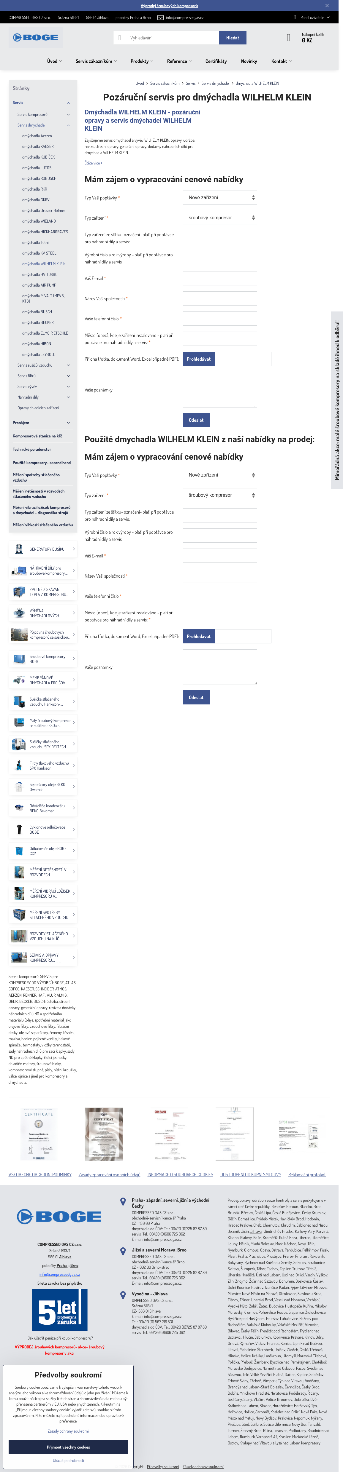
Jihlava (65, 1256)
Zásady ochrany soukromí (203, 1466)
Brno (74, 1265)
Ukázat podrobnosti (68, 1460)
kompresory (310, 1442)
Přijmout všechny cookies (68, 1446)
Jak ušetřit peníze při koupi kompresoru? (60, 1337)
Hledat (232, 38)
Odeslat (196, 420)
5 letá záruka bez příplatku (59, 1283)
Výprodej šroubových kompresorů (169, 5)
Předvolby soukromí (163, 1466)
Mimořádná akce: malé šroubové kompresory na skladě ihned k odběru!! (336, 400)
